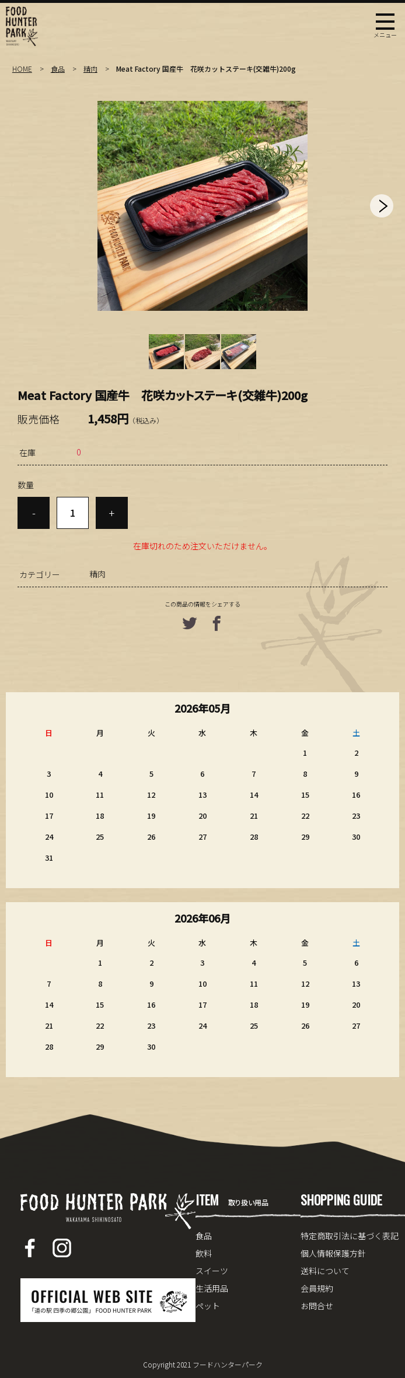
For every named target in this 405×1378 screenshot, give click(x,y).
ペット (207, 1306)
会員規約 (317, 1288)
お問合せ (317, 1306)
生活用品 (211, 1288)
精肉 (90, 68)
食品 (58, 68)
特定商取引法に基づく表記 (350, 1236)
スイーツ (211, 1271)
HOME (22, 68)
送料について (325, 1271)
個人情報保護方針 (333, 1253)
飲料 (203, 1253)
